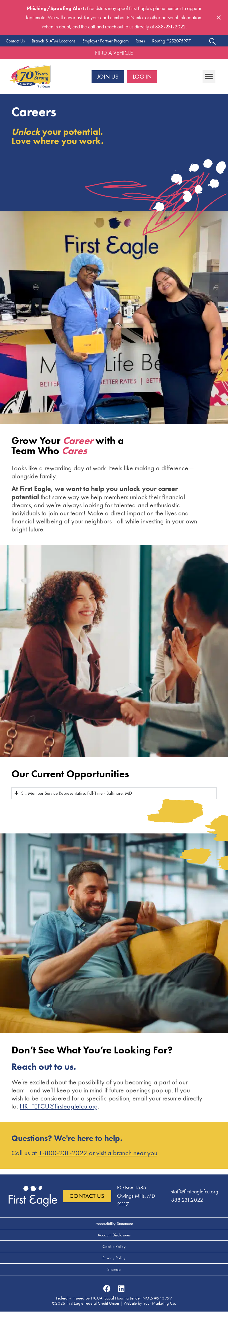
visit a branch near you (126, 1153)
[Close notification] (218, 17)
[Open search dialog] (212, 42)
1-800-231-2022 (62, 1153)
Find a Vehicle (114, 52)
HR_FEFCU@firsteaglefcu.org (59, 1106)
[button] (209, 76)
